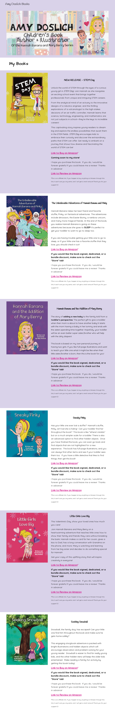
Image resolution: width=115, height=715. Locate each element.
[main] (44, 64)
